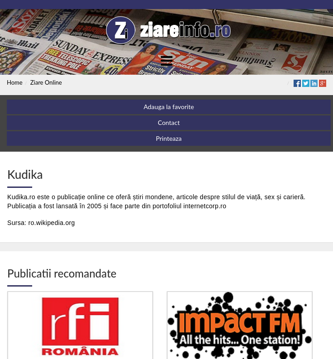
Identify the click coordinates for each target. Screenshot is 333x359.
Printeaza (169, 138)
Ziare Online (46, 82)
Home (15, 82)
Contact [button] (169, 122)
